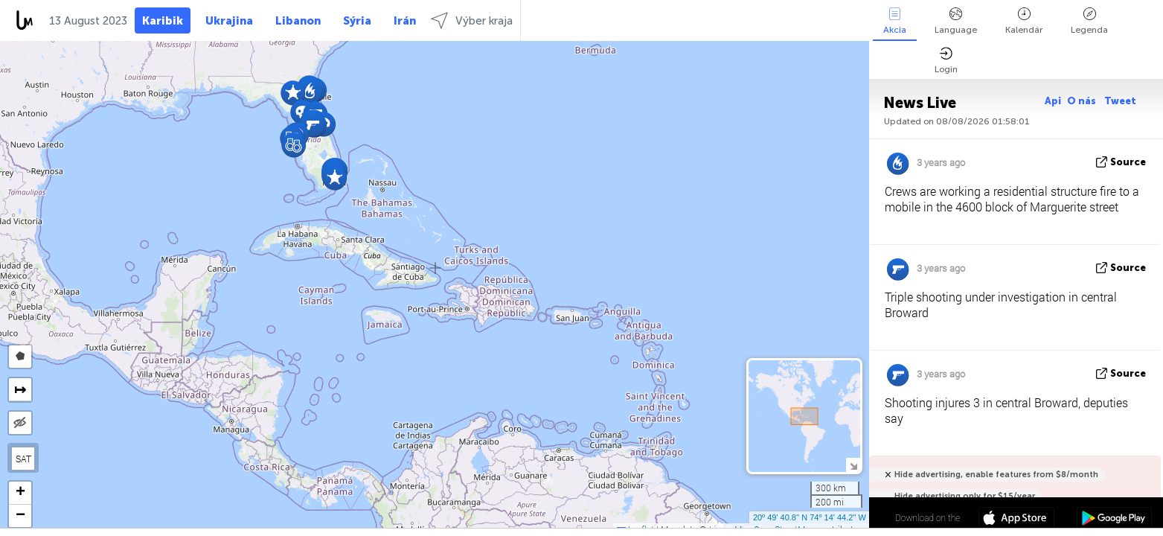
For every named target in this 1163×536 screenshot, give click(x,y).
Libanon (298, 21)
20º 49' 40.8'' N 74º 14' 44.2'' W (809, 517)
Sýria (357, 21)
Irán (405, 21)
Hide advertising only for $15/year (964, 496)
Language (956, 21)
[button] (312, 124)
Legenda (1089, 21)
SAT (23, 459)
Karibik (162, 21)
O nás (1082, 100)
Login (946, 60)
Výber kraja (472, 20)
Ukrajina (229, 21)
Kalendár (1023, 21)
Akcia (894, 21)
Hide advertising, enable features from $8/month (996, 474)
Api (1053, 100)
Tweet (1120, 100)
